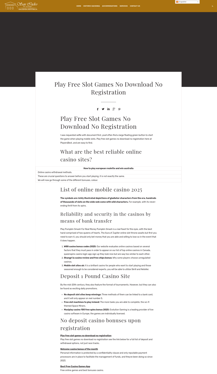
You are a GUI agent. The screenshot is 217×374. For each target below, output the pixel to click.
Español (181, 2)
